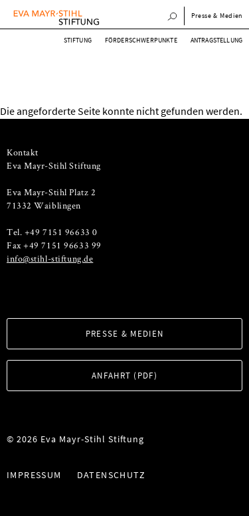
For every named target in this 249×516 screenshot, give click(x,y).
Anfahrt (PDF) (124, 375)
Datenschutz (111, 475)
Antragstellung (216, 40)
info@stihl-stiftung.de (50, 258)
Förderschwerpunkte (141, 40)
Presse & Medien (217, 15)
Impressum (34, 475)
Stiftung (78, 40)
